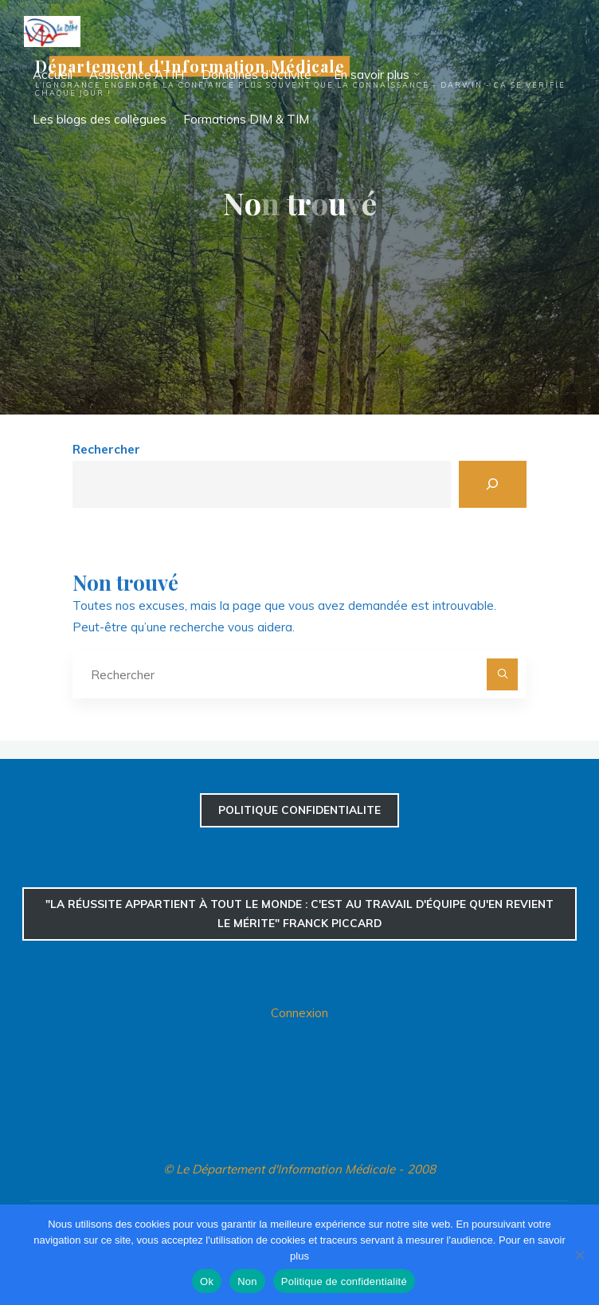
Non (247, 1281)
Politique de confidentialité (344, 1281)
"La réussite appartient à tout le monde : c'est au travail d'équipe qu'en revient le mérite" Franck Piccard (299, 913)
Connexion (299, 1012)
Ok (206, 1281)
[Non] (579, 1255)
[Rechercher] (493, 484)
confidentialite (299, 809)
